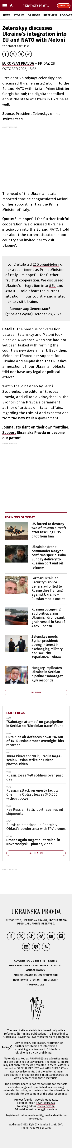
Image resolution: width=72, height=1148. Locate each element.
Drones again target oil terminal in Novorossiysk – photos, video (33, 842)
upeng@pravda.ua (46, 1109)
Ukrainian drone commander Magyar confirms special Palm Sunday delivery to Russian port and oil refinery (48, 557)
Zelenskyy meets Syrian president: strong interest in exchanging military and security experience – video (47, 646)
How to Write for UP (27, 979)
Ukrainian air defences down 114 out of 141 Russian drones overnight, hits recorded (35, 741)
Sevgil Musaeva (45, 1103)
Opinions (34, 15)
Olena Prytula (46, 1106)
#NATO (11, 291)
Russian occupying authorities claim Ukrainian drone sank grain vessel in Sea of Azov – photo (48, 617)
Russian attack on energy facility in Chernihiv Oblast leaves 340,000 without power (34, 794)
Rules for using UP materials (28, 965)
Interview (50, 15)
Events (52, 960)
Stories (19, 15)
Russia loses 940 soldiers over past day (34, 777)
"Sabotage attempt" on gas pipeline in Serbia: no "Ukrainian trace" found (35, 724)
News (6, 15)
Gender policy (35, 970)
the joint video (25, 386)
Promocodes (35, 984)
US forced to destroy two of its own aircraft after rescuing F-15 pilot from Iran (48, 530)
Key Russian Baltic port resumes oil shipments (34, 811)
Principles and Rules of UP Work (35, 975)
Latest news (15, 713)
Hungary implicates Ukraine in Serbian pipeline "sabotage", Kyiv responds (47, 674)
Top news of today (20, 517)
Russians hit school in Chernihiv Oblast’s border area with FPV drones (36, 827)
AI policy (57, 965)
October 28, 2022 (47, 314)
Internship (50, 979)
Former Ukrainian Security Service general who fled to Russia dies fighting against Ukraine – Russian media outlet (48, 588)
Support (9, 432)
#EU (52, 285)
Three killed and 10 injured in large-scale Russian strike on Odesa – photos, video (34, 760)
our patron (11, 438)
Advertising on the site (29, 960)
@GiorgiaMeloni (46, 264)
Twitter (8, 119)
